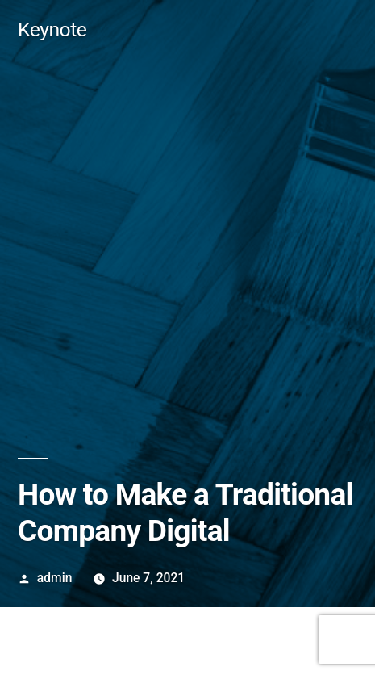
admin (55, 577)
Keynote (52, 29)
